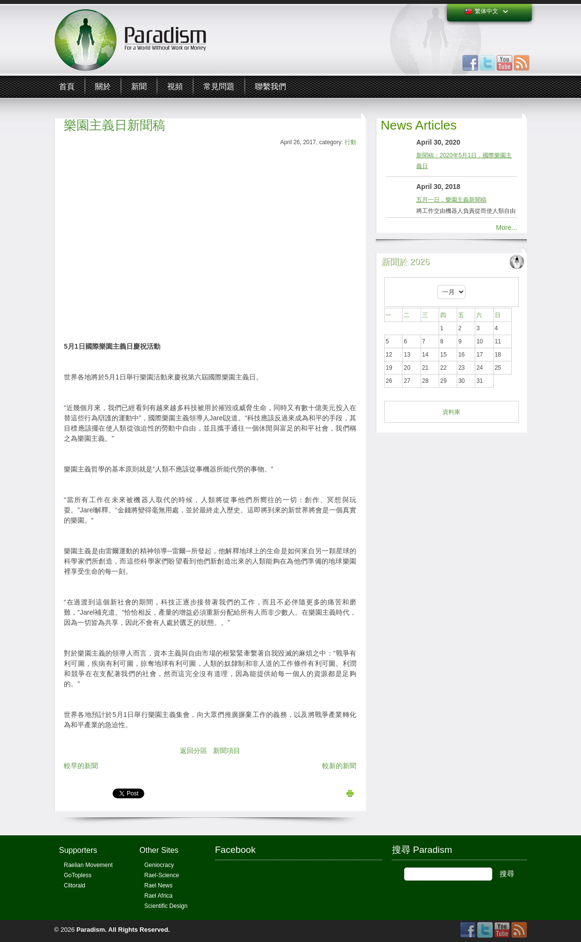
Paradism (91, 929)
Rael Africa (158, 895)
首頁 (67, 86)
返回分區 (193, 750)
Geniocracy (159, 865)
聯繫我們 (270, 86)
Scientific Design (166, 906)
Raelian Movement (88, 865)
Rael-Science (161, 875)
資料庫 (451, 412)
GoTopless (78, 875)
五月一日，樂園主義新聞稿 (451, 199)
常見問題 (218, 86)
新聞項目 (226, 750)
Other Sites (158, 850)
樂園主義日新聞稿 (114, 125)
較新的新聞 (339, 766)
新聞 (139, 86)
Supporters (78, 850)
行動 (350, 142)
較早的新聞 (81, 766)
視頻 (175, 86)
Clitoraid (74, 885)
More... (506, 227)
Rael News (158, 885)
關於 (103, 86)
